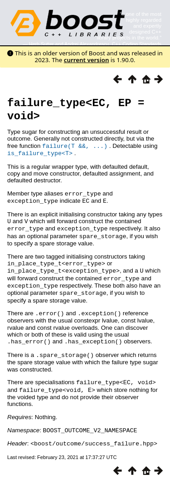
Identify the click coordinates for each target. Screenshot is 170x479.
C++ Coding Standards (136, 44)
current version (86, 60)
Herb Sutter (41, 44)
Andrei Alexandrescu (86, 44)
